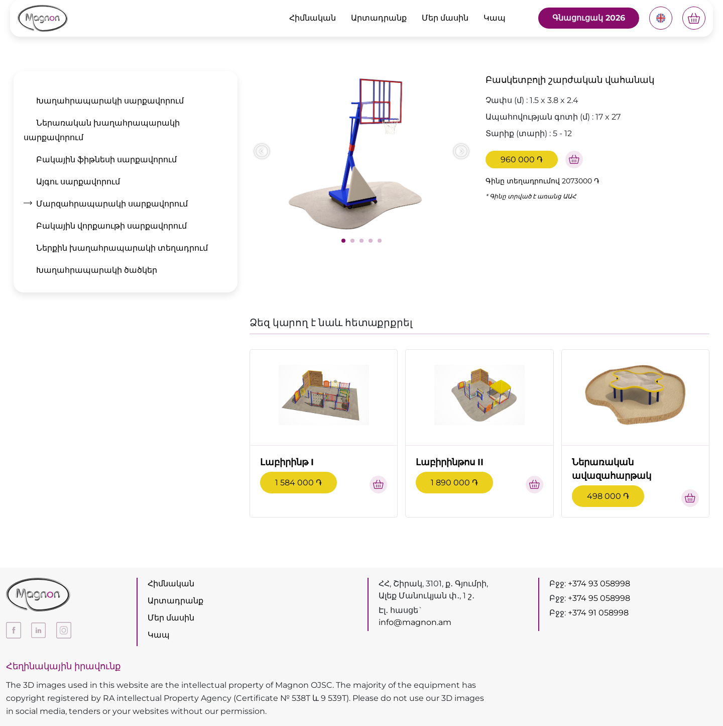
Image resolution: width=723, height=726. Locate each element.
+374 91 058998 (598, 612)
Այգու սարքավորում (78, 181)
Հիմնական (312, 18)
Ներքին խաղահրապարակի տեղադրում (122, 248)
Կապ (495, 18)
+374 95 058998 (599, 598)
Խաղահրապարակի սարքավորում (110, 101)
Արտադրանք (379, 18)
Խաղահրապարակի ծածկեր (96, 270)
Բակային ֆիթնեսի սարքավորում (106, 159)
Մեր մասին (445, 18)
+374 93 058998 (599, 583)
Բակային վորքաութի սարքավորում (111, 226)
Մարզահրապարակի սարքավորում (112, 204)
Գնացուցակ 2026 (588, 18)
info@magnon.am (415, 622)
